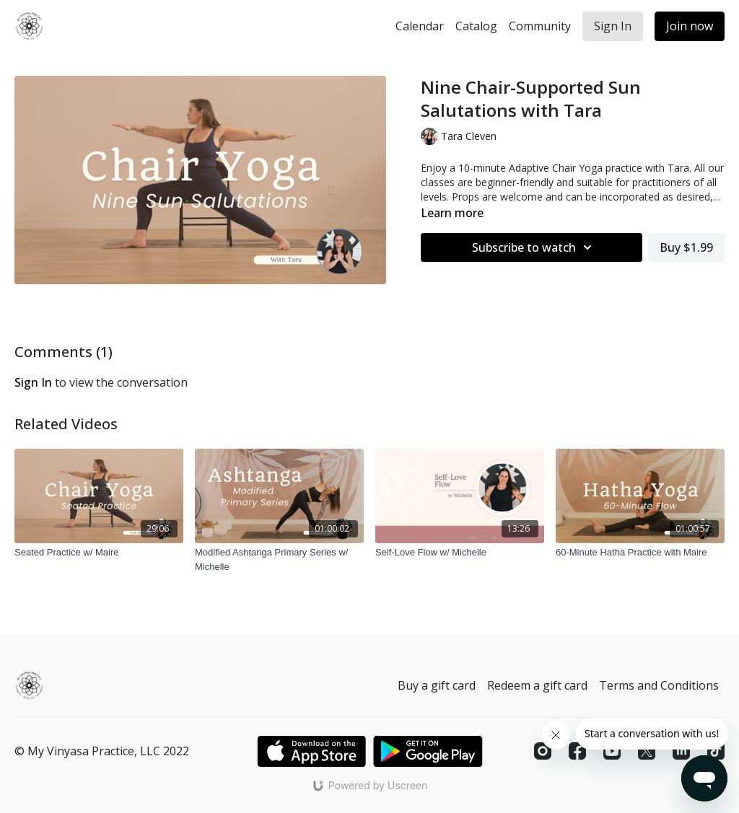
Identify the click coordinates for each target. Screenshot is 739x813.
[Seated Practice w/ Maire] (98, 552)
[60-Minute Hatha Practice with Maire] (640, 552)
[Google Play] (428, 751)
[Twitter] (646, 751)
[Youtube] (612, 751)
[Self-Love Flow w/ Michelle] (459, 552)
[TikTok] (716, 751)
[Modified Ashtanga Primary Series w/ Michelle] (279, 559)
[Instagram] (542, 751)
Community (540, 26)
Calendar (419, 26)
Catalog (476, 26)
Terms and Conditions (659, 685)
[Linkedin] (681, 751)
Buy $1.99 (686, 247)
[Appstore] (311, 751)
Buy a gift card (437, 685)
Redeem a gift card (537, 685)
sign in (33, 382)
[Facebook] (577, 751)
